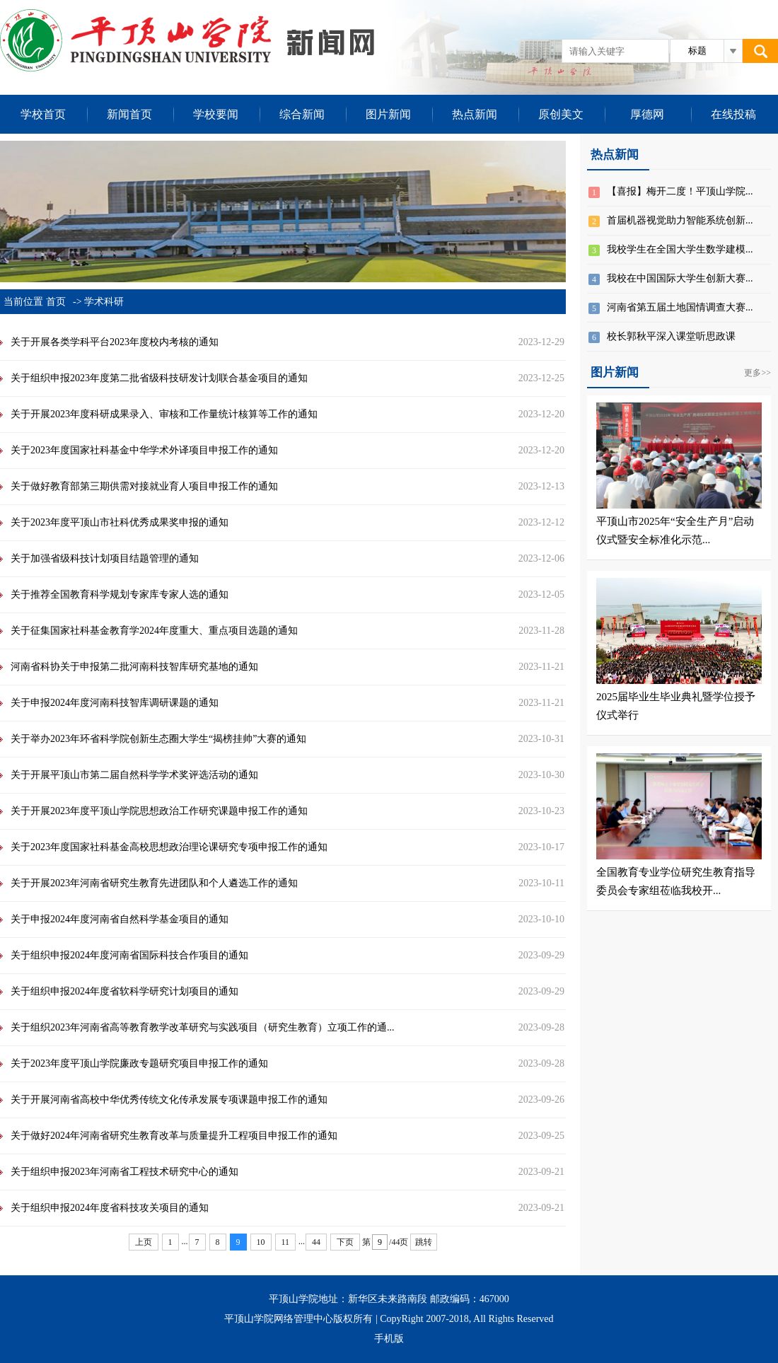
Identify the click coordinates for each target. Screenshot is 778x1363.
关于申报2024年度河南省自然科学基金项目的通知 (119, 919)
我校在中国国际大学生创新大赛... (680, 278)
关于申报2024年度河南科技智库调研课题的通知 (115, 702)
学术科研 (104, 301)
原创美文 (561, 114)
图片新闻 (388, 114)
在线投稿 (733, 114)
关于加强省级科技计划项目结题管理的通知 (105, 558)
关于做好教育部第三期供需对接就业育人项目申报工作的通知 (144, 486)
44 (316, 1242)
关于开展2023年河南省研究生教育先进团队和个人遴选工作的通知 (154, 883)
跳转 (423, 1242)
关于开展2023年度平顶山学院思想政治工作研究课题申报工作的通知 (159, 811)
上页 (143, 1242)
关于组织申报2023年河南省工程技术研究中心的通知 (124, 1171)
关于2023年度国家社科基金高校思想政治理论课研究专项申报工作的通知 (169, 847)
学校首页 (43, 114)
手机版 (389, 1338)
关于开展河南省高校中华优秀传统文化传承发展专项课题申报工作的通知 (169, 1099)
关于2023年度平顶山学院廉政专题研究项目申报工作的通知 (139, 1063)
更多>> (757, 373)
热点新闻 (474, 114)
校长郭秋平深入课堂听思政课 (671, 336)
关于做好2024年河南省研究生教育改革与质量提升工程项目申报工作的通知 (174, 1135)
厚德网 (647, 114)
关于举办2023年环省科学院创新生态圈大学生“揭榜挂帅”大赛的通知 (158, 738)
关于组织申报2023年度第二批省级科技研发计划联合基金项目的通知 (159, 378)
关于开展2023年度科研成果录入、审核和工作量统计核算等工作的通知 (164, 414)
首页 (56, 301)
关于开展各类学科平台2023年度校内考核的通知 (115, 342)
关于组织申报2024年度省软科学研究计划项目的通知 (124, 991)
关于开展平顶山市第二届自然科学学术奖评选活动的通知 (134, 775)
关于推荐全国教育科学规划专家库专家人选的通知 (119, 594)
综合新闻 (302, 114)
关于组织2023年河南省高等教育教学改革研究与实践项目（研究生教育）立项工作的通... (203, 1027)
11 (285, 1242)
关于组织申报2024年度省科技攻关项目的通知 (110, 1207)
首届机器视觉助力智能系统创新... (680, 220)
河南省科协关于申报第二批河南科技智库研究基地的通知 (134, 666)
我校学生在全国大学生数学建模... (680, 249)
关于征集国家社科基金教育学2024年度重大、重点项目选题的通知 (154, 630)
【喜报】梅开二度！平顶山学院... (680, 191)
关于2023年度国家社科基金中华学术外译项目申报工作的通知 (144, 450)
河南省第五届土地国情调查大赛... (680, 307)
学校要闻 (215, 114)
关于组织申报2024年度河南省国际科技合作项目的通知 (129, 955)
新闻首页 (129, 114)
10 (261, 1242)
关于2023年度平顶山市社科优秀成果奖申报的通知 (119, 522)
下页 (345, 1242)
